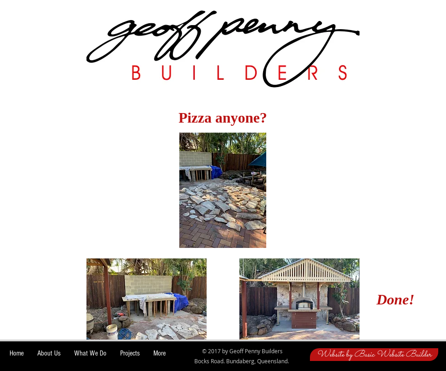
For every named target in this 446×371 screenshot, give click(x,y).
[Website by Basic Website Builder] (374, 354)
